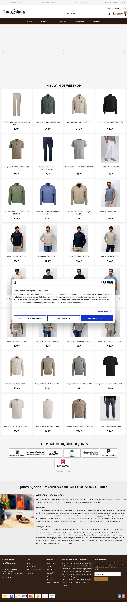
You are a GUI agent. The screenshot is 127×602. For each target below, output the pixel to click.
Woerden (63, 535)
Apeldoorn (53, 532)
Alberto (49, 567)
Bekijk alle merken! (53, 582)
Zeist (70, 535)
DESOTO (50, 570)
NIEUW (44, 21)
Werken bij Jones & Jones (35, 570)
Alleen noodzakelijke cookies (30, 318)
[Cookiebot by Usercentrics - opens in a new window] (103, 282)
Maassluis (107, 532)
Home (29, 21)
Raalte (46, 535)
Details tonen (103, 311)
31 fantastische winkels (112, 499)
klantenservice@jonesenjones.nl (12, 573)
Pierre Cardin (75, 518)
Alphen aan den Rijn (42, 532)
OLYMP (49, 579)
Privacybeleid (6, 577)
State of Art (66, 518)
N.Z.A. (49, 576)
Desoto (84, 518)
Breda (60, 532)
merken (100, 516)
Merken (97, 21)
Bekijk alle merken (63, 471)
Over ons (30, 563)
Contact (30, 573)
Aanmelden (100, 579)
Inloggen (108, 8)
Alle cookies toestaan (96, 318)
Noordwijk (39, 535)
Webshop (79, 21)
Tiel (49, 535)
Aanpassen (64, 318)
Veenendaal (55, 535)
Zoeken (109, 13)
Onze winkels (31, 567)
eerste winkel (63, 499)
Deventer (88, 532)
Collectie (61, 21)
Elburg (94, 532)
